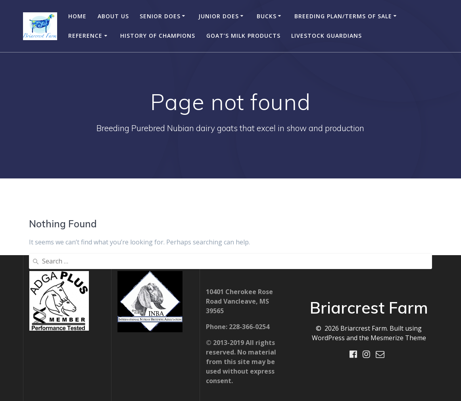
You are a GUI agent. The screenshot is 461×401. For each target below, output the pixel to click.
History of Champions (157, 35)
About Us (113, 16)
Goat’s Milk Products (243, 35)
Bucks (267, 16)
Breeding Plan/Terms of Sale (343, 16)
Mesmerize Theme (398, 337)
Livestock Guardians (326, 35)
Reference (85, 35)
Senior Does (160, 16)
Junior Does (218, 16)
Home (77, 16)
